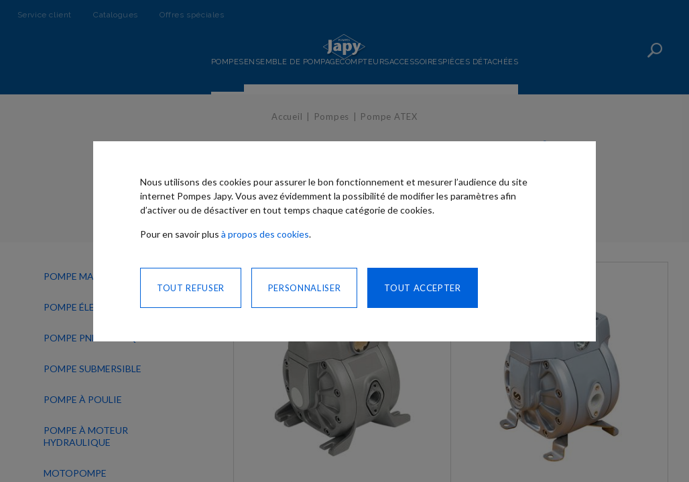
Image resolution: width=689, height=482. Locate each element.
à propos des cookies (265, 234)
